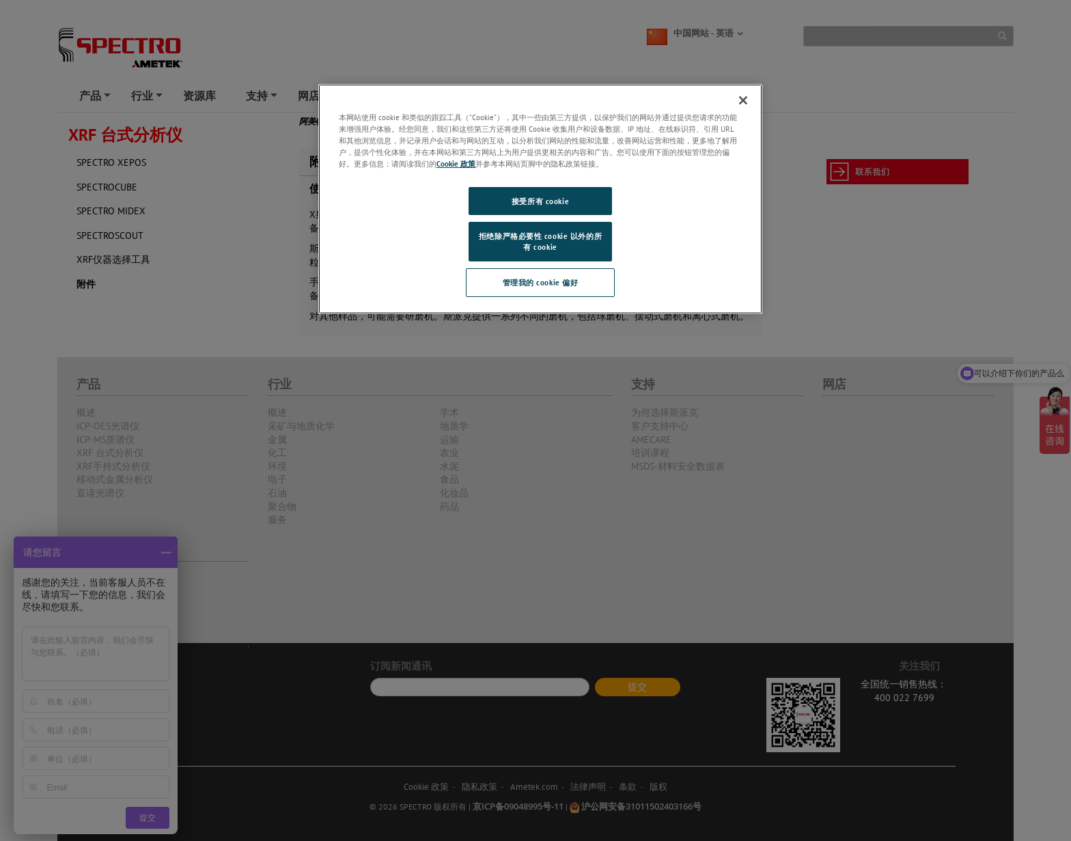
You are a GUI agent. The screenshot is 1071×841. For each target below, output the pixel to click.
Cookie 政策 (455, 163)
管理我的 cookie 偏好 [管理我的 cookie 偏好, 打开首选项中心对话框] (541, 282)
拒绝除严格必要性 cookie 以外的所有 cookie (540, 241)
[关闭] (743, 100)
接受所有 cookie (540, 201)
